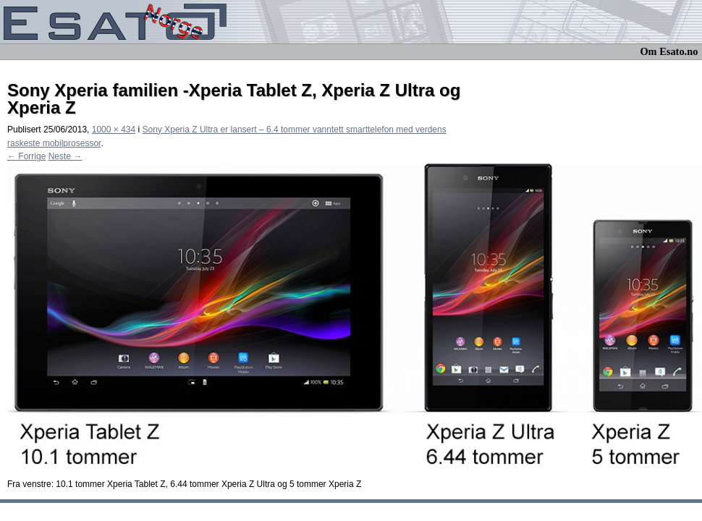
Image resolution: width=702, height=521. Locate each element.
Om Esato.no (669, 51)
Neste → (65, 156)
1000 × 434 (113, 129)
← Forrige (26, 156)
